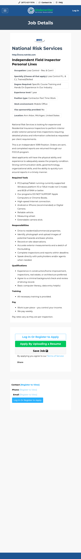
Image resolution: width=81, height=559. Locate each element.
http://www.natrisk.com (24, 55)
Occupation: (20, 70)
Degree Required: (23, 84)
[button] (20, 362)
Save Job (40, 351)
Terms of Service (55, 356)
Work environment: (24, 104)
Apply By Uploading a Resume (40, 343)
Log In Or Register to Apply (40, 337)
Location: (18, 115)
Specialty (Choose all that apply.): (30, 76)
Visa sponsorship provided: (27, 110)
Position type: (21, 98)
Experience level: (22, 92)
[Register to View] (29, 384)
